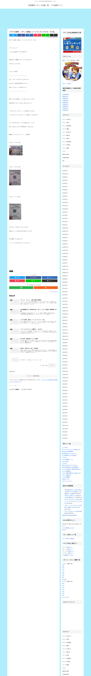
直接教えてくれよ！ (69, 542)
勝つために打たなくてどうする (69, 465)
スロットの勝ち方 (66, 119)
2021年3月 (65, 221)
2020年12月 (65, 228)
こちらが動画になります (68, 515)
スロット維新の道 (66, 475)
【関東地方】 (65, 98)
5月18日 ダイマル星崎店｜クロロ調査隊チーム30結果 (73, 491)
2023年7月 (65, 183)
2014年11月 (65, 374)
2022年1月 (65, 199)
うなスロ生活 (65, 461)
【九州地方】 (65, 108)
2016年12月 (65, 307)
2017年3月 (65, 301)
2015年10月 (65, 339)
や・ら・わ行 (65, 584)
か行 (63, 554)
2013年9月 (65, 406)
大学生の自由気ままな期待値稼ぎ (70, 467)
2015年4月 (65, 358)
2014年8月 (65, 384)
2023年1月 (65, 196)
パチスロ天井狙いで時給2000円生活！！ (72, 469)
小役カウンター (66, 479)
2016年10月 (65, 314)
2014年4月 (65, 396)
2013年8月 (65, 409)
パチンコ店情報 (66, 144)
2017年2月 (65, 304)
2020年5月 (65, 244)
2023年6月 (65, 186)
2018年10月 (65, 272)
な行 (63, 560)
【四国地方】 (65, 106)
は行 (63, 562)
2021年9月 (65, 212)
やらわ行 (64, 566)
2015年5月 (65, 355)
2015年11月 (65, 336)
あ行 (63, 552)
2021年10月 (65, 209)
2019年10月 (65, 253)
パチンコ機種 (65, 148)
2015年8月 (65, 345)
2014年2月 (65, 403)
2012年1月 (65, 422)
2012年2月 (65, 419)
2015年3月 (65, 361)
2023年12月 (65, 173)
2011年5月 (65, 438)
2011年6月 (65, 435)
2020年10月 (65, 234)
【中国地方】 (65, 104)
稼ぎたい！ (70, 534)
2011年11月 (65, 425)
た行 (63, 558)
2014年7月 (65, 387)
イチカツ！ (65, 457)
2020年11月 (65, 231)
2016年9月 (65, 317)
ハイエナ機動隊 (66, 477)
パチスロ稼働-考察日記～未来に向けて (71, 473)
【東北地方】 (65, 96)
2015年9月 (65, 342)
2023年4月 (65, 193)
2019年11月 (65, 250)
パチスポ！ (65, 463)
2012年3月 (65, 416)
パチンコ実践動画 (66, 141)
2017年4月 (65, 298)
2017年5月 (65, 295)
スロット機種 (65, 129)
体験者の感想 (65, 154)
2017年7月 (65, 288)
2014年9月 (65, 381)
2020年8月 (65, 240)
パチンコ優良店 (66, 135)
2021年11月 (65, 205)
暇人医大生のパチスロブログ (69, 453)
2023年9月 (65, 177)
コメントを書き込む (33, 377)
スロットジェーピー (67, 481)
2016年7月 (65, 320)
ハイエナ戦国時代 (66, 471)
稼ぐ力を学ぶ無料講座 (67, 451)
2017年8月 (65, 285)
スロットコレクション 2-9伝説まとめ (71, 449)
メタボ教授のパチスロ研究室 (69, 455)
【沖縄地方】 (65, 110)
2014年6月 (65, 390)
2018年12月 (65, 266)
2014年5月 (65, 393)
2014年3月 (65, 400)
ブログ (11, 271)
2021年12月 (65, 202)
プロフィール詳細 (66, 83)
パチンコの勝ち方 (66, 132)
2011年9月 (65, 431)
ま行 (63, 564)
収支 (63, 160)
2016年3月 (65, 326)
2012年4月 (65, 412)
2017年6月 (65, 291)
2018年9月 (65, 275)
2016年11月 (65, 310)
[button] (54, 35)
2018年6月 (65, 282)
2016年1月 (65, 330)
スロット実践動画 (66, 125)
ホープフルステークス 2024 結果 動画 (70, 499)
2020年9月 (65, 237)
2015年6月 (65, 352)
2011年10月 (65, 428)
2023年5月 (65, 189)
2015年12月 (65, 333)
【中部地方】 (65, 100)
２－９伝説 (65, 447)
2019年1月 (65, 263)
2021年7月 (65, 218)
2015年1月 (65, 368)
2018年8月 (65, 279)
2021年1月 (65, 224)
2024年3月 (65, 170)
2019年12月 (65, 247)
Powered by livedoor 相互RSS (70, 501)
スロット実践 (65, 122)
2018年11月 (65, 269)
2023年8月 (65, 180)
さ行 (63, 556)
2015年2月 (65, 365)
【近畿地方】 (65, 102)
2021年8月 (65, 215)
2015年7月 (65, 349)
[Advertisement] (45, 18)
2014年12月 (65, 371)
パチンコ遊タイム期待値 (68, 525)
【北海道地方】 (66, 94)
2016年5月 (65, 323)
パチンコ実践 (65, 138)
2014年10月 (65, 377)
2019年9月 (65, 256)
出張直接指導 (65, 157)
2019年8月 (65, 259)
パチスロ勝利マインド (67, 459)
